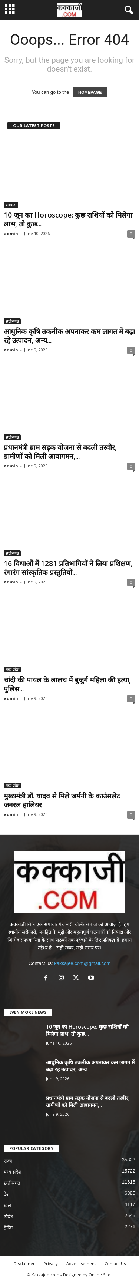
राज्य (8, 1161)
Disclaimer (24, 1263)
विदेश (8, 1216)
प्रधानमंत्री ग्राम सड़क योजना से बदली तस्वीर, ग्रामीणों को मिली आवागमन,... (60, 452)
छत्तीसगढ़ (12, 321)
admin (11, 233)
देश (7, 1194)
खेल (7, 1205)
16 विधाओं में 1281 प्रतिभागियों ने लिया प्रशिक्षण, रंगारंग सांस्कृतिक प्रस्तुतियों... (68, 568)
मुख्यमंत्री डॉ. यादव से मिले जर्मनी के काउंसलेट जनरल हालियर (62, 800)
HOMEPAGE (90, 92)
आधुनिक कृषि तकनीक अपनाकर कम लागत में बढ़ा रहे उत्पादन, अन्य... (69, 336)
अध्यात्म (11, 204)
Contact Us (115, 1263)
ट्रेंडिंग (8, 1227)
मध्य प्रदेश (12, 669)
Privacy (50, 1263)
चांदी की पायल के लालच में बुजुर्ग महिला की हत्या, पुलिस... (67, 684)
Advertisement (81, 1263)
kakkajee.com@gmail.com (82, 963)
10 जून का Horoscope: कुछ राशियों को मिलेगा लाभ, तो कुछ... (68, 219)
